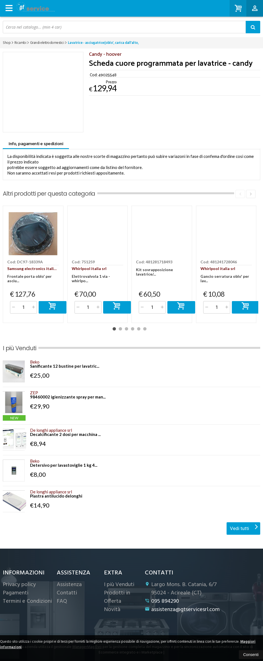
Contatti (67, 593)
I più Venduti (119, 585)
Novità (112, 610)
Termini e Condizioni (27, 601)
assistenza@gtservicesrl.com (182, 610)
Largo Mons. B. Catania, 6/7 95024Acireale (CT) (181, 589)
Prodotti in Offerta (117, 597)
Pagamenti (15, 593)
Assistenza (69, 585)
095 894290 (162, 601)
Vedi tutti (244, 526)
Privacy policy (19, 585)
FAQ (62, 601)
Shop (7, 43)
